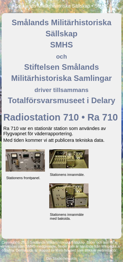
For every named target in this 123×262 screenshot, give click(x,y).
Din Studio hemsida (61, 258)
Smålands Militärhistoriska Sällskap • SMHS (61, 6)
